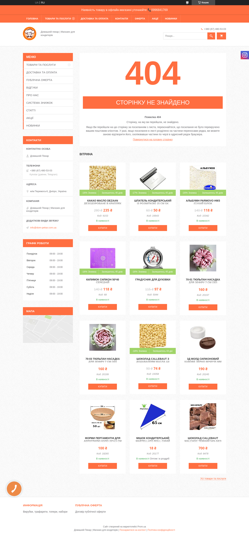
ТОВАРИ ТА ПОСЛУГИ (58, 18)
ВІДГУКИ (32, 87)
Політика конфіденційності (161, 530)
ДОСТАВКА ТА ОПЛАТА (94, 18)
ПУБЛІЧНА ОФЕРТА (39, 80)
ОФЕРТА (140, 18)
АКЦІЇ (155, 18)
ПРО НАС (32, 95)
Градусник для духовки (152, 279)
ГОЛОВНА (32, 18)
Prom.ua (142, 526)
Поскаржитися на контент (133, 530)
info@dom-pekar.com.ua (43, 227)
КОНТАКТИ (121, 18)
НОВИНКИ (171, 18)
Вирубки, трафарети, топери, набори (45, 511)
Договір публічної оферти (90, 511)
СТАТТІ (31, 110)
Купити (102, 228)
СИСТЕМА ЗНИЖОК (39, 102)
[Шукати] (211, 35)
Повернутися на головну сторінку (153, 139)
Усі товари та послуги (213, 478)
